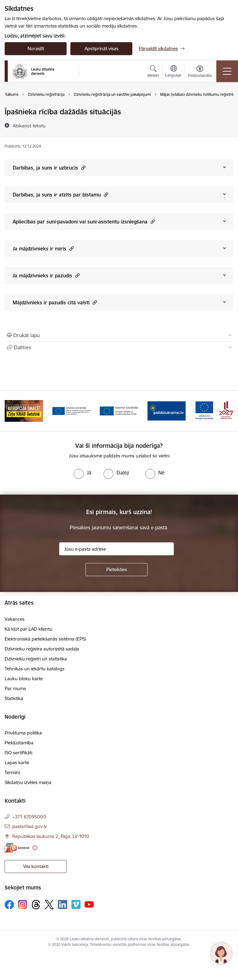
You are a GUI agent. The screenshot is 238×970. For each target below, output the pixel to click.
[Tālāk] (226, 411)
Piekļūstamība (19, 743)
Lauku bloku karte (24, 678)
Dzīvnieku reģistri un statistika (36, 659)
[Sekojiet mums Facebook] (9, 904)
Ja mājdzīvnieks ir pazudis (46, 275)
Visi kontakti (35, 866)
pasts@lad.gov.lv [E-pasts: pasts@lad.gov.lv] (29, 826)
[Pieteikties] (117, 569)
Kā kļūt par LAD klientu (28, 629)
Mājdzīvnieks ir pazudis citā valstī (55, 302)
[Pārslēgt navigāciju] (227, 71)
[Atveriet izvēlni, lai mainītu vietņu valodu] (173, 72)
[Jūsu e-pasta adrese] (116, 548)
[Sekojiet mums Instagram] (22, 904)
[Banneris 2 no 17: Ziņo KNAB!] (24, 410)
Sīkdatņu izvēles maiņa (28, 782)
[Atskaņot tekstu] (29, 125)
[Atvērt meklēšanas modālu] (153, 72)
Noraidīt (36, 48)
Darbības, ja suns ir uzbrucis (49, 167)
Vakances (14, 619)
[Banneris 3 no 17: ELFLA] (71, 410)
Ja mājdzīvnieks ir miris (43, 248)
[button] (83, 167)
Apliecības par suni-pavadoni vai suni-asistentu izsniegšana (84, 221)
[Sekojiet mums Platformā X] (49, 904)
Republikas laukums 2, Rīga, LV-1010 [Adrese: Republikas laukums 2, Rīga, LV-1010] (50, 836)
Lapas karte (17, 762)
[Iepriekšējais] (12, 411)
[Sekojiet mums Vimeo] (76, 904)
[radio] (82, 472)
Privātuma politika (23, 733)
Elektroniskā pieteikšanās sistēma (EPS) (45, 639)
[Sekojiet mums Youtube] (89, 904)
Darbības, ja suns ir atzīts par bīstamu (60, 194)
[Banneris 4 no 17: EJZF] (119, 410)
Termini (12, 772)
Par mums (15, 688)
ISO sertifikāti (18, 753)
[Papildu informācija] (35, 847)
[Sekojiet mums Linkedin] (62, 904)
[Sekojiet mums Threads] (36, 904)
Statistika (14, 698)
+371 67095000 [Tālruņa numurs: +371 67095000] (29, 817)
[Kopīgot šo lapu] (119, 347)
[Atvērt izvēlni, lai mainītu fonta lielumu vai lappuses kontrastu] (200, 72)
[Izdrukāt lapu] (119, 335)
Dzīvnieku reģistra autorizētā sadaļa (42, 649)
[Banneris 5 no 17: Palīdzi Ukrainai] (167, 410)
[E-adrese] (17, 848)
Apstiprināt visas (101, 48)
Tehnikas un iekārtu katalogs (34, 669)
